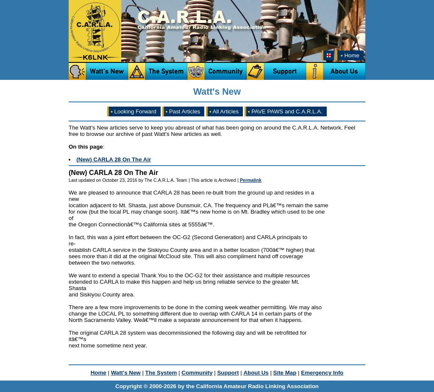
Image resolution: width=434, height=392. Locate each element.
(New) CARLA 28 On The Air (113, 159)
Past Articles (183, 111)
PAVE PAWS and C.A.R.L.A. (285, 111)
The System (161, 372)
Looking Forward (133, 111)
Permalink (251, 180)
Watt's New (126, 372)
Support (228, 372)
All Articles (224, 111)
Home (349, 55)
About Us (255, 372)
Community (196, 372)
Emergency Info (322, 372)
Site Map (285, 372)
